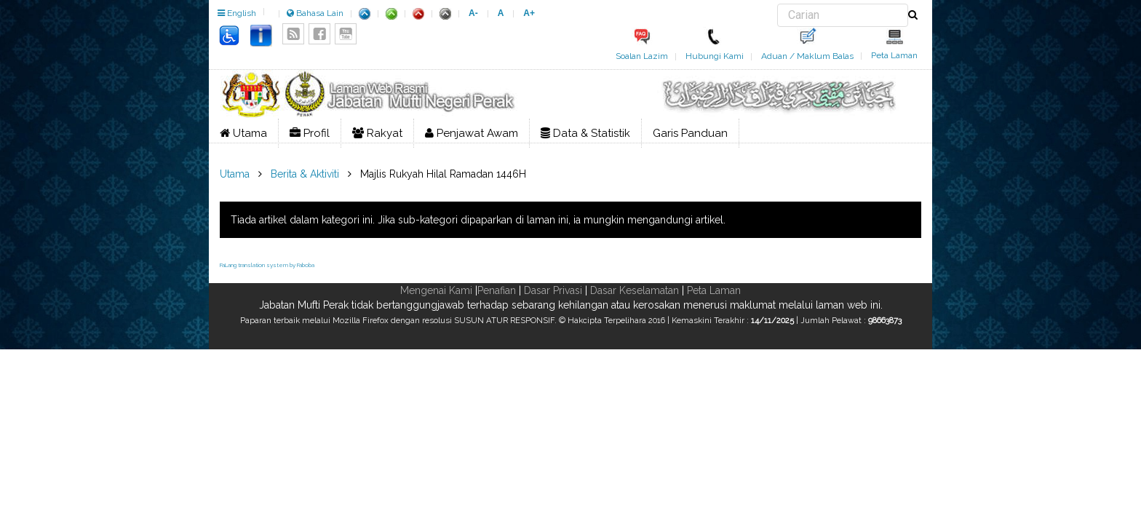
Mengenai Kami (436, 290)
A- (473, 13)
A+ (529, 13)
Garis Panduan (690, 133)
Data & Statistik (585, 133)
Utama (243, 133)
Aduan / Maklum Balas (807, 56)
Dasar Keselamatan (634, 290)
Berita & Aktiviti (305, 174)
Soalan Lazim (642, 56)
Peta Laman (894, 55)
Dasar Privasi (553, 290)
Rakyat (377, 133)
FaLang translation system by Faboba (267, 265)
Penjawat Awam (471, 133)
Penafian (496, 290)
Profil (310, 133)
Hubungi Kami (714, 56)
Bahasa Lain (315, 13)
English (237, 13)
